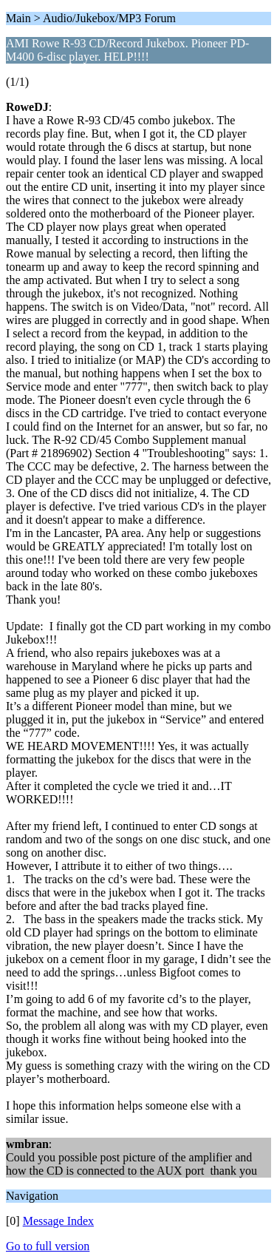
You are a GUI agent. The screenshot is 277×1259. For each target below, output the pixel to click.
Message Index (58, 1221)
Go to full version (47, 1246)
